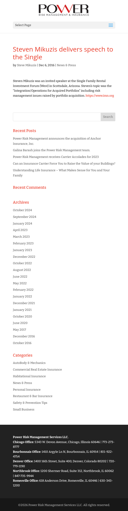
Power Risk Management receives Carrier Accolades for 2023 (56, 157)
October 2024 (22, 210)
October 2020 (22, 316)
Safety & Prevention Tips (30, 403)
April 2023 (20, 230)
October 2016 (22, 343)
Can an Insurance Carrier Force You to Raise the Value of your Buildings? (64, 163)
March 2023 (21, 237)
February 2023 (23, 243)
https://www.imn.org (100, 95)
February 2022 (23, 290)
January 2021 (22, 310)
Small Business (23, 409)
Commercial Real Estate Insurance (37, 369)
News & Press (66, 65)
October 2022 (22, 263)
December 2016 (24, 336)
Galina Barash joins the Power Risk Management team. (51, 150)
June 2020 (20, 323)
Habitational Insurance (29, 376)
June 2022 (20, 276)
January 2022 (22, 296)
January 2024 (22, 223)
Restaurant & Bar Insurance (32, 396)
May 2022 (20, 283)
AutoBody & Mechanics (29, 363)
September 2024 (24, 217)
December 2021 (24, 303)
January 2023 (22, 250)
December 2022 (24, 257)
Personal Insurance (27, 390)
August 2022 (22, 270)
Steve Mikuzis (26, 65)
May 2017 (19, 330)
